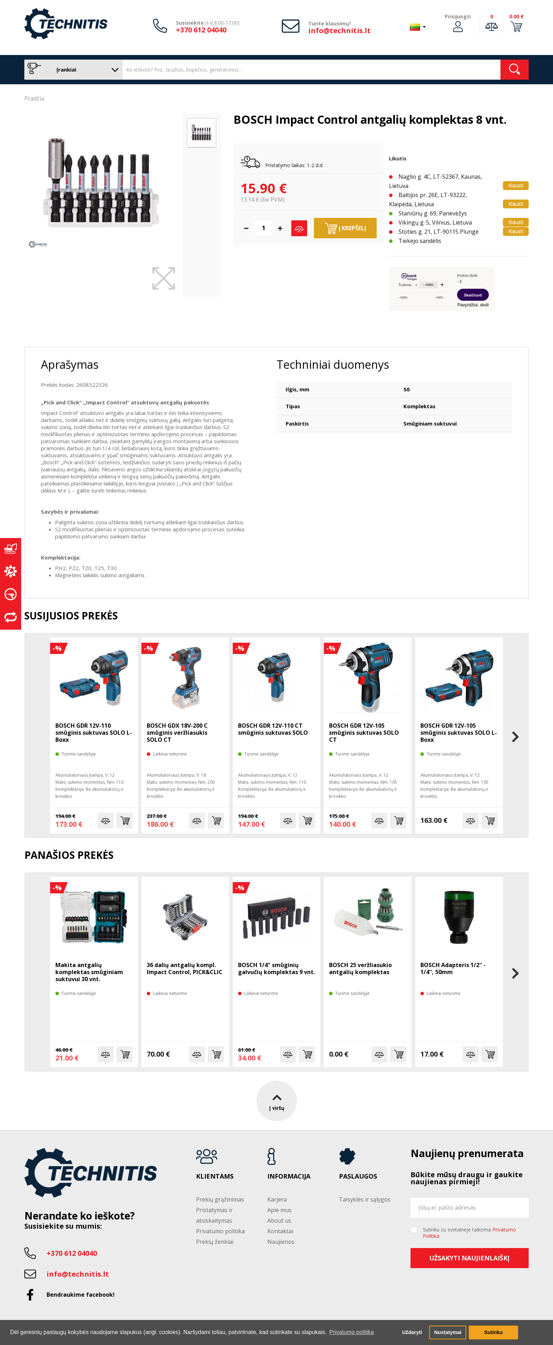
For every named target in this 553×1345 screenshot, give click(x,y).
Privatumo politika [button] (351, 1332)
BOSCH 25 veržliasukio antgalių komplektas (360, 968)
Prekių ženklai (214, 1242)
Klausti (515, 185)
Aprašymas (69, 364)
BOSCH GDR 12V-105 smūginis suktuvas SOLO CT (364, 733)
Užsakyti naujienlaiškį (469, 1258)
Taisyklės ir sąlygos (364, 1199)
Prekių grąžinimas (220, 1199)
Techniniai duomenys (332, 364)
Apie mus (279, 1210)
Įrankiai (71, 70)
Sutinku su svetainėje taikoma (469, 1233)
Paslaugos (358, 1176)
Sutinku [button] (493, 1332)
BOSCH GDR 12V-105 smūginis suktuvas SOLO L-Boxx (458, 733)
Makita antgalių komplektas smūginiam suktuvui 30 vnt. (89, 972)
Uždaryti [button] (412, 1332)
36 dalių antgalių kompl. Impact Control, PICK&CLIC (185, 968)
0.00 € (516, 16)
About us (279, 1220)
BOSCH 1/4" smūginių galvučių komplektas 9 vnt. (276, 968)
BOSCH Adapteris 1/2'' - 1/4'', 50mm (453, 968)
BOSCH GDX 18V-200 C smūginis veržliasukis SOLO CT (177, 733)
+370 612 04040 (201, 30)
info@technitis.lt (339, 30)
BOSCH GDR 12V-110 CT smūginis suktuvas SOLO (273, 729)
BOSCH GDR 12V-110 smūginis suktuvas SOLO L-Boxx (93, 733)
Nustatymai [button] (448, 1332)
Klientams (214, 1176)
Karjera (277, 1199)
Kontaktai (280, 1231)
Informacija (288, 1176)
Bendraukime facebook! (81, 1294)
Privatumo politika (220, 1231)
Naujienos (280, 1242)
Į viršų (276, 1100)
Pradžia (34, 98)
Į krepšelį (345, 228)
